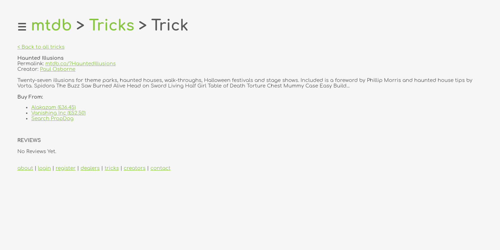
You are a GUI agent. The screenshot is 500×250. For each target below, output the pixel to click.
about (25, 168)
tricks (112, 168)
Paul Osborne (57, 69)
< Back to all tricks (41, 47)
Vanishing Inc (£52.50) (58, 113)
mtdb (51, 25)
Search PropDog (52, 118)
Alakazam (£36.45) (53, 107)
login (44, 168)
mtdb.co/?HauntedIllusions (80, 63)
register (65, 168)
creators (134, 168)
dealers (90, 168)
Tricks (111, 25)
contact (160, 168)
